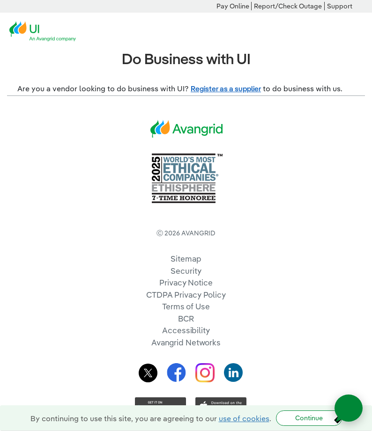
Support (339, 6)
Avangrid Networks (186, 342)
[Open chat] (349, 408)
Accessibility (186, 330)
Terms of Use (186, 306)
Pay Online (232, 6)
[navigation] (358, 31)
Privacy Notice (185, 282)
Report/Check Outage (288, 6)
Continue (309, 418)
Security (186, 271)
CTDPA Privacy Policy (186, 295)
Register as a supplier (226, 88)
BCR (186, 318)
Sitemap (186, 258)
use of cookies (244, 418)
